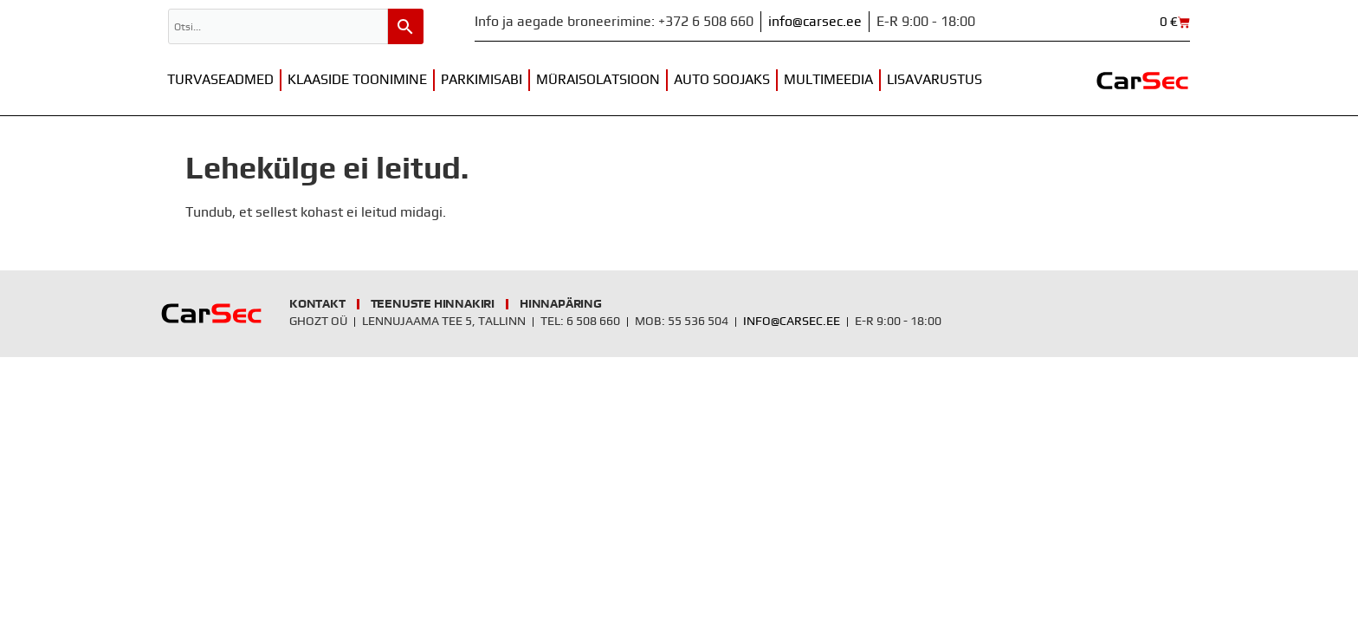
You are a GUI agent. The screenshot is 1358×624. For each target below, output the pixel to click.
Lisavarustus (934, 80)
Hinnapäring (561, 304)
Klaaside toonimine (357, 80)
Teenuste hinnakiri (433, 304)
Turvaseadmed (220, 80)
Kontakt (317, 304)
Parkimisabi (481, 80)
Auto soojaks (722, 80)
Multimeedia (828, 80)
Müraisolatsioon (598, 80)
